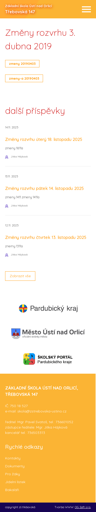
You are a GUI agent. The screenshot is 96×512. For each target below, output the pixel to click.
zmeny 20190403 (22, 64)
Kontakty (12, 458)
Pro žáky (12, 474)
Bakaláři (12, 489)
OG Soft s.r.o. (83, 507)
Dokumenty (15, 466)
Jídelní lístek (15, 482)
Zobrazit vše (20, 276)
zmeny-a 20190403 (24, 78)
